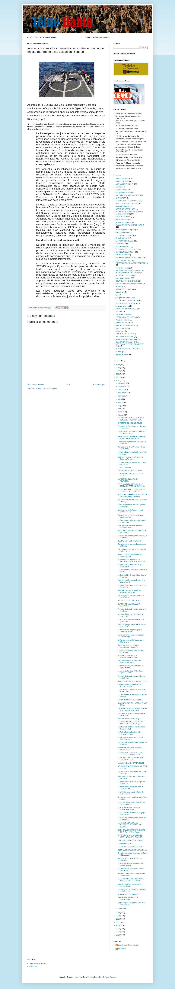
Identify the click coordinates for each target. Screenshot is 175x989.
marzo (120, 412)
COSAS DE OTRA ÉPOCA (125, 209)
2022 (118, 377)
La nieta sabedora (124, 468)
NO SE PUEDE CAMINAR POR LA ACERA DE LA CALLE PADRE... (130, 836)
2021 (118, 380)
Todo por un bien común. (125, 337)
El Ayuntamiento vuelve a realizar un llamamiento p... (131, 516)
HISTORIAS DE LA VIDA (125, 275)
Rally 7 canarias (121, 328)
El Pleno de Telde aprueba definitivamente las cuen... (128, 656)
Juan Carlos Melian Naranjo (128, 945)
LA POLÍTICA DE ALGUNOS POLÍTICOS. (128, 480)
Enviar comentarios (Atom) (47, 389)
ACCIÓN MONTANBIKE (124, 184)
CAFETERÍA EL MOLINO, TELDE (130, 423)
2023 (118, 374)
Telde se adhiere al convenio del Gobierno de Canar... (129, 662)
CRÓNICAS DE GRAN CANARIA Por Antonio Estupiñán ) (129, 213)
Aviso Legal (33, 966)
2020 (118, 913)
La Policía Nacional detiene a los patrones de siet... (129, 733)
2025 (118, 368)
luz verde (119, 312)
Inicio (68, 385)
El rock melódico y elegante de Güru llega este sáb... (131, 667)
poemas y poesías (122, 323)
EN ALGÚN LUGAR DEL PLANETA (130, 700)
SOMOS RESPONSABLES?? (128, 894)
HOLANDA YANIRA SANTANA (127, 281)
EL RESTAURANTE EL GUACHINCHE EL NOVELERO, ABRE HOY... (132, 490)
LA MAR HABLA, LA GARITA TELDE (131, 763)
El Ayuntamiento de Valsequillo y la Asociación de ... (130, 788)
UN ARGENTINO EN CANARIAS (128, 339)
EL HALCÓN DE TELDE (124, 241)
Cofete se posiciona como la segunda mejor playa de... (131, 506)
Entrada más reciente (36, 385)
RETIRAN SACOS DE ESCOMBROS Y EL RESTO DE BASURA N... (132, 437)
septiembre (122, 393)
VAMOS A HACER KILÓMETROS (128, 349)
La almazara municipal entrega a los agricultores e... (131, 620)
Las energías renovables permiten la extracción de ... (131, 597)
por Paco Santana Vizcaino (125, 325)
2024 (118, 371)
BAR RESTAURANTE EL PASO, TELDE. (132, 681)
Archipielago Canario (123, 192)
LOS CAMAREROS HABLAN (126, 309)
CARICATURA (121, 198)
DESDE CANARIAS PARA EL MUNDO (130, 225)
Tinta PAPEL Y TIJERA (124, 334)
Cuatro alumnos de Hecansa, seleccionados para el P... (128, 646)
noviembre (122, 386)
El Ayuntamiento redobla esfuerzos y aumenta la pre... (131, 636)
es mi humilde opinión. (124, 260)
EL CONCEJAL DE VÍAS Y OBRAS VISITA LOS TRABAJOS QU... (130, 723)
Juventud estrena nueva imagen (129, 719)
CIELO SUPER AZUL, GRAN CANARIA (132, 850)
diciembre (122, 383)
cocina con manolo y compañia (127, 204)
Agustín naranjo (121, 190)
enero (120, 909)
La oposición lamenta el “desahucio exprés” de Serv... (130, 672)
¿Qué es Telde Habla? (37, 963)
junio (120, 402)
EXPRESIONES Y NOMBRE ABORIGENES (132, 263)
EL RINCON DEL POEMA (125, 252)
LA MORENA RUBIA (125, 844)
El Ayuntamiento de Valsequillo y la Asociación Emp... (130, 566)
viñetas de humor (122, 354)
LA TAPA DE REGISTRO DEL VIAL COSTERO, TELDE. (130, 759)
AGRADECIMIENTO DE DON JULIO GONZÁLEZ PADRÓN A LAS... (131, 419)
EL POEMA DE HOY (123, 246)
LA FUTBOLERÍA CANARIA (126, 303)
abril (120, 409)
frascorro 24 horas (122, 268)
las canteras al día (122, 306)
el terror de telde (121, 255)
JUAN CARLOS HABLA (124, 289)
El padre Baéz (121, 244)
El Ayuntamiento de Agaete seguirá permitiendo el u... (130, 511)
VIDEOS (119, 352)
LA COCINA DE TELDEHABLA (127, 300)
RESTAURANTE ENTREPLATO (129, 541)
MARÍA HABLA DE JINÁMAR (126, 317)
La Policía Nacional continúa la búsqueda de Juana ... (129, 808)
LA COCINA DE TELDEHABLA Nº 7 (131, 847)
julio (117, 295)
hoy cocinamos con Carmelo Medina (129, 284)
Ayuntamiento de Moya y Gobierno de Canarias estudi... (131, 728)
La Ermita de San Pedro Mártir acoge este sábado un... (131, 803)
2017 (118, 922)
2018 (118, 919)
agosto (120, 396)
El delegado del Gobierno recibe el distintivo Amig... (130, 738)
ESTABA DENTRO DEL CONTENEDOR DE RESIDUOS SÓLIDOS (132, 709)
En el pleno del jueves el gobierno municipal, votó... (130, 526)
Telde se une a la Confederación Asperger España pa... (129, 591)
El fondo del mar (121, 238)
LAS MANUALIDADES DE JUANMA (131, 840)
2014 (118, 932)
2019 (118, 916)
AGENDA (119, 187)
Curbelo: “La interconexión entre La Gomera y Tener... (130, 458)
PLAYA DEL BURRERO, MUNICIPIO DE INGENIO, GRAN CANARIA (132, 495)
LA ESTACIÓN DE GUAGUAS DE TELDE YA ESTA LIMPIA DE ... (130, 754)
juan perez (119, 292)
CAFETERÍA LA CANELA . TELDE (130, 471)
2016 (118, 925)
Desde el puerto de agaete (125, 230)
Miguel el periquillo (122, 320)
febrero (121, 415)
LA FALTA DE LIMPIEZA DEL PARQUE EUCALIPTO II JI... (132, 432)
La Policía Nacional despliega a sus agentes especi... (130, 864)
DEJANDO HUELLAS (123, 222)
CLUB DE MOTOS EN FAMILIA (127, 201)
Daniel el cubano (122, 219)
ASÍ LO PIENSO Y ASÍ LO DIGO (127, 195)
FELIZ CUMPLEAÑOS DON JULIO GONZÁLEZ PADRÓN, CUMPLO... (131, 485)
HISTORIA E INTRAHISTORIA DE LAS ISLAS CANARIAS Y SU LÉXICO (130, 272)
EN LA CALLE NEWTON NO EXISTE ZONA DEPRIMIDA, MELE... (131, 831)
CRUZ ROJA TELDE (123, 217)
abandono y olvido (122, 181)
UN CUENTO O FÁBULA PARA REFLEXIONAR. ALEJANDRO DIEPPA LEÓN (130, 344)
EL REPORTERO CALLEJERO (127, 249)
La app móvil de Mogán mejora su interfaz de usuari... (130, 631)
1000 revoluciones (122, 179)
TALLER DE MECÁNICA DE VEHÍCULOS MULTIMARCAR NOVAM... (130, 825)
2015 (118, 929)
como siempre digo (122, 206)
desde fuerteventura (123, 233)
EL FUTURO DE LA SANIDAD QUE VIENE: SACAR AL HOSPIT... (131, 880)
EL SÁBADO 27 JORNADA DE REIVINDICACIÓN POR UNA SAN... (132, 560)
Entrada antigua (99, 385)
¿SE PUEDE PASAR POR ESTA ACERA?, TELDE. (129, 685)
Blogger (112, 977)
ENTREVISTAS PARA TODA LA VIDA (129, 258)
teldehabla (122, 949)
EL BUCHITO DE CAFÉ (124, 235)
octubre (121, 390)
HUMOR (119, 286)
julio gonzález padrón (123, 298)
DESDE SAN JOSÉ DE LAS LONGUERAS (128, 898)
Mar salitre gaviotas (123, 314)
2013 (118, 935)
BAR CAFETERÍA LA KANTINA (129, 601)
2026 (118, 365)
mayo (120, 406)
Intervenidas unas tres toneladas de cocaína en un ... (131, 793)
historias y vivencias (123, 278)
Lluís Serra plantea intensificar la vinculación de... (129, 885)
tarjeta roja (119, 331)
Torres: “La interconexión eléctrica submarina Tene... (130, 555)
